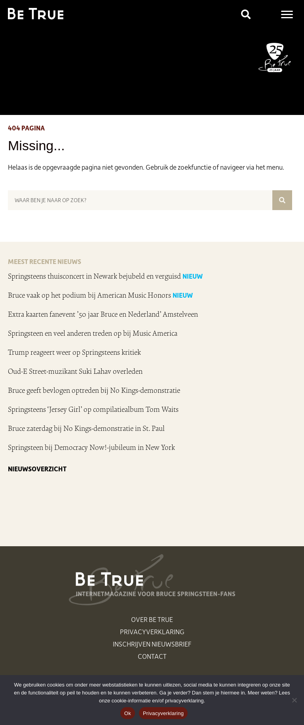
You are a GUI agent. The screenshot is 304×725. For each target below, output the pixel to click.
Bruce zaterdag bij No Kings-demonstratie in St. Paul (86, 428)
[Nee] (294, 700)
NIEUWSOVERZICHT (37, 468)
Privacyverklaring (152, 631)
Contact (152, 656)
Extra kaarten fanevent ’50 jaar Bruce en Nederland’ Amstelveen (103, 314)
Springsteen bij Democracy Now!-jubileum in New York (91, 447)
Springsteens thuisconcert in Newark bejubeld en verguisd (94, 276)
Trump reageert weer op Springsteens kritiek (74, 352)
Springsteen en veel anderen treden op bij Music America (92, 333)
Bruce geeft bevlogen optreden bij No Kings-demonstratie (94, 390)
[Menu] (287, 14)
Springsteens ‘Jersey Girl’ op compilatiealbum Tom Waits (93, 409)
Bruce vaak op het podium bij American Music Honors (89, 295)
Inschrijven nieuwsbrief (152, 643)
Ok (127, 713)
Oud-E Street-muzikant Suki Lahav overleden (75, 371)
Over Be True (152, 619)
